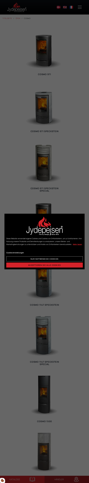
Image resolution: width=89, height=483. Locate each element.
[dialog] (44, 241)
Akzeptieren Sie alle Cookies (44, 265)
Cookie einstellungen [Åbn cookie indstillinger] (15, 252)
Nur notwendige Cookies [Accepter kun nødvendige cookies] (44, 259)
